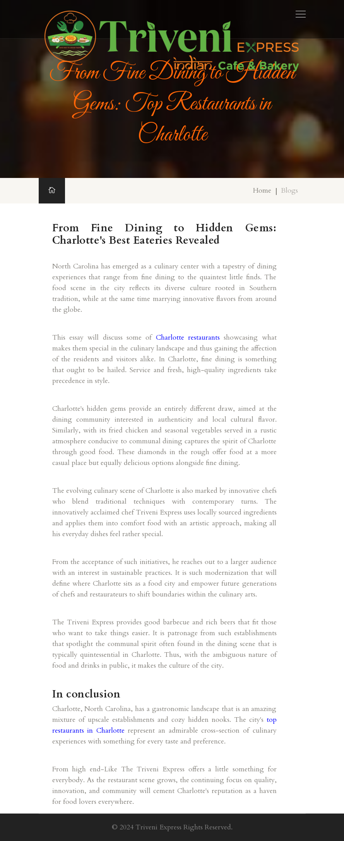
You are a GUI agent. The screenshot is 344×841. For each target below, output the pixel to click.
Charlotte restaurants (188, 337)
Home (262, 190)
